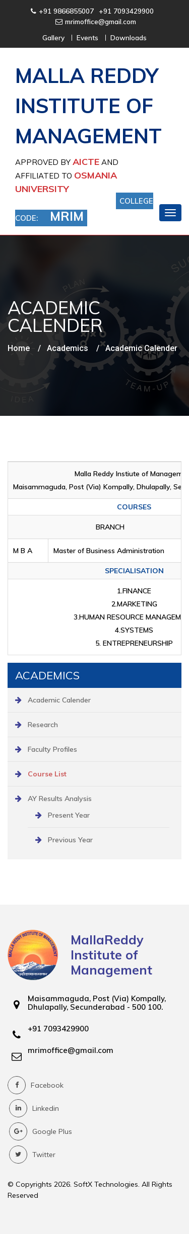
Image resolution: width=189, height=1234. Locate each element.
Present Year (69, 815)
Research (43, 724)
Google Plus (40, 1131)
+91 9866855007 (66, 11)
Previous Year (70, 839)
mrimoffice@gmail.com (100, 21)
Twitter (32, 1154)
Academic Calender (59, 699)
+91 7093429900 (126, 11)
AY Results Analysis (60, 798)
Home (19, 348)
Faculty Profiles (52, 749)
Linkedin (34, 1108)
